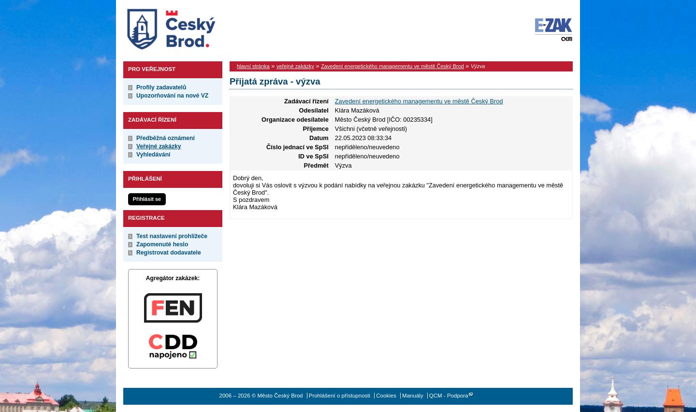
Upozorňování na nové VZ (172, 95)
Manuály (412, 395)
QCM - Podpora (448, 395)
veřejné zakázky (295, 66)
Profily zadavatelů (161, 87)
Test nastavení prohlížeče (171, 236)
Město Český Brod (201, 27)
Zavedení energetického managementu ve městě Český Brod (392, 66)
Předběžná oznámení (165, 138)
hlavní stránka (253, 66)
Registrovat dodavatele (168, 252)
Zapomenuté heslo (162, 244)
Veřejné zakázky (158, 146)
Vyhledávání (153, 154)
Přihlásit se (147, 199)
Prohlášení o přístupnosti (339, 395)
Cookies (386, 395)
